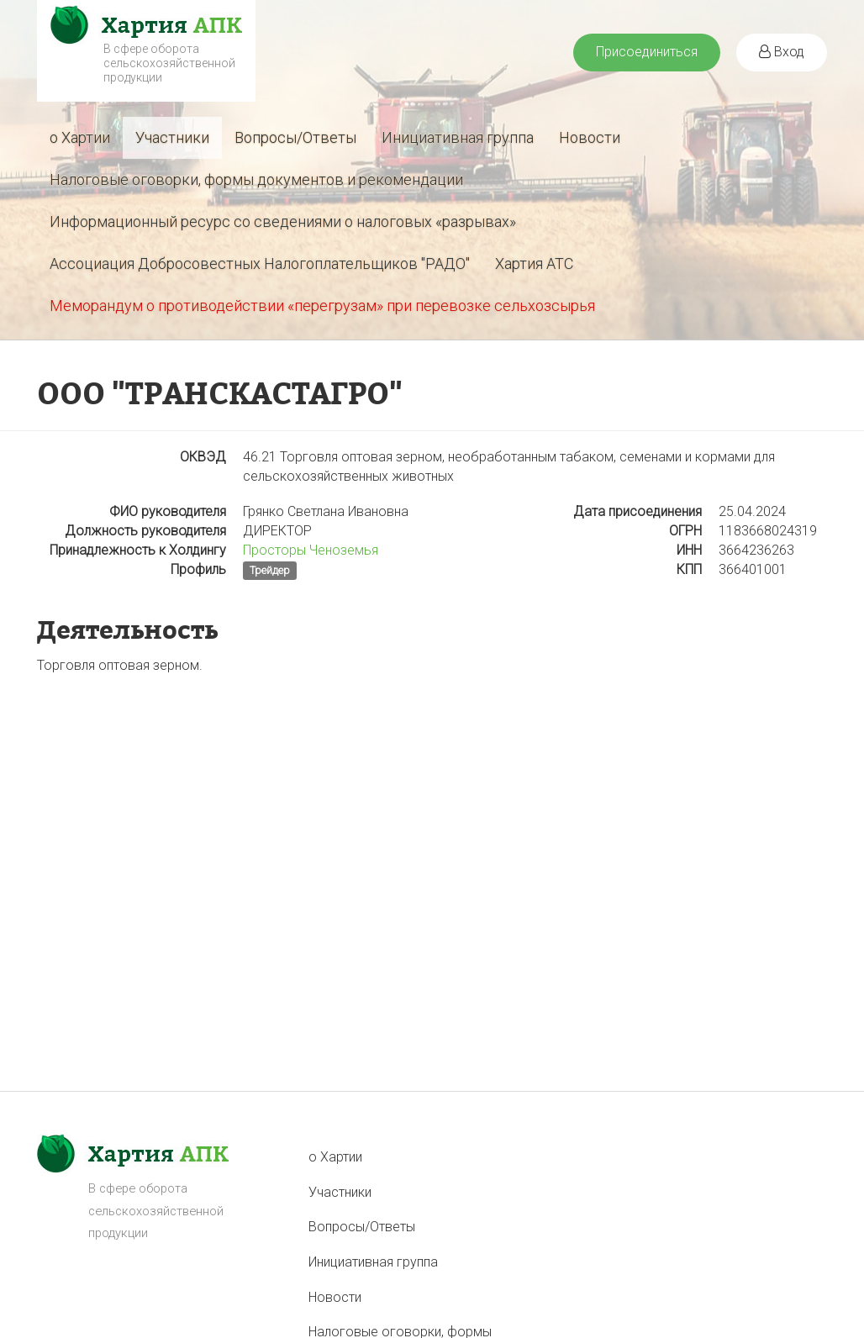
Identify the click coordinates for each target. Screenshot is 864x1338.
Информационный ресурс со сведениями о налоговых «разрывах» (283, 221)
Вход (781, 52)
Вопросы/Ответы (295, 137)
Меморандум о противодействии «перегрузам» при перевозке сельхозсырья (322, 305)
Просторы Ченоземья (310, 550)
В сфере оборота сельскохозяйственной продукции (169, 63)
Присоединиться (647, 52)
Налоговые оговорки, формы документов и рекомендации (256, 179)
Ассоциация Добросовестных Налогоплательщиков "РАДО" (260, 263)
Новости (589, 137)
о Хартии (80, 137)
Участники (172, 137)
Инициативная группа (458, 137)
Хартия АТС (534, 263)
